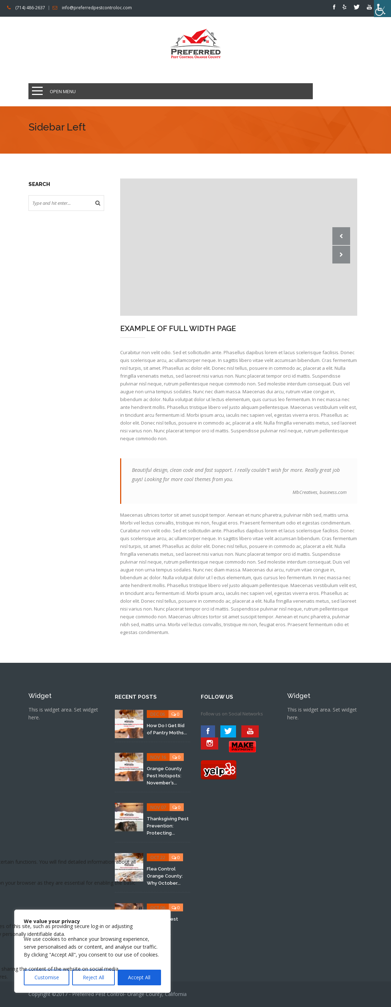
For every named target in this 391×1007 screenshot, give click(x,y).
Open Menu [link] (63, 91)
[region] (92, 951)
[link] (382, 8)
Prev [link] (341, 236)
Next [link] (341, 254)
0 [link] (163, 714)
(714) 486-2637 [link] (30, 8)
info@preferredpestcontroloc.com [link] (97, 8)
